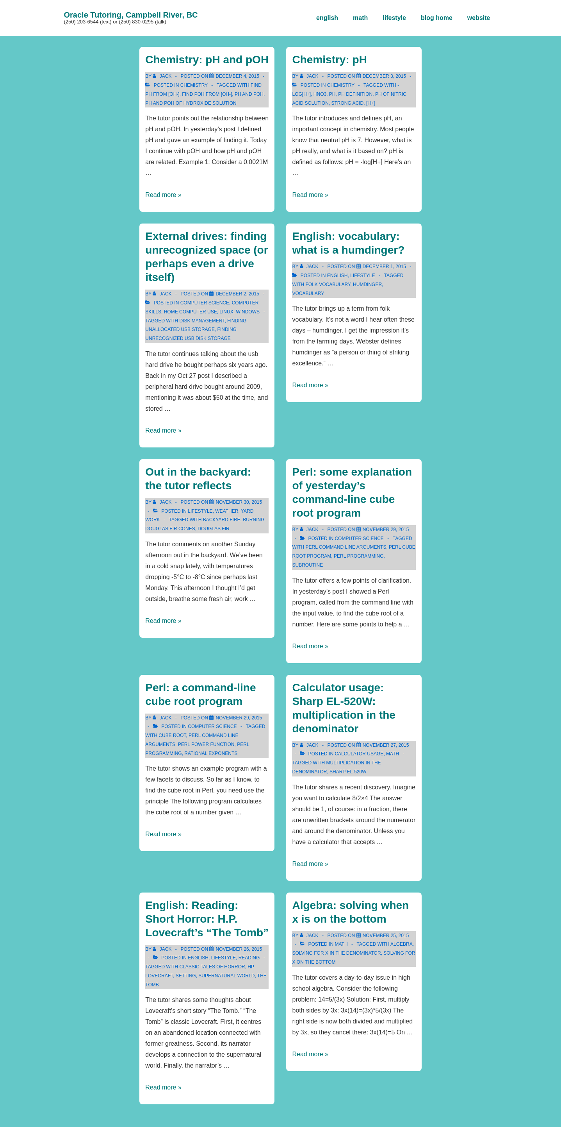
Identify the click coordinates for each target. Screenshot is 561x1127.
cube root (172, 735)
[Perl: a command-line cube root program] (238, 718)
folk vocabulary (327, 284)
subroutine (307, 565)
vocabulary (308, 293)
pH (332, 94)
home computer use (190, 312)
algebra (401, 944)
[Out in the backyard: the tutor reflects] (238, 502)
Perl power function (206, 744)
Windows (248, 312)
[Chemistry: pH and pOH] (237, 76)
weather (226, 511)
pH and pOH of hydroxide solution (190, 103)
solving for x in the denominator (336, 953)
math (360, 17)
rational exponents (210, 753)
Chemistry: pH (329, 60)
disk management (201, 321)
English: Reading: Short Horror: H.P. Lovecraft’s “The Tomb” (207, 919)
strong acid (347, 103)
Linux (226, 312)
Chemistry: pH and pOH (207, 60)
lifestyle (394, 17)
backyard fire (221, 519)
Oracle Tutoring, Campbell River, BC (131, 15)
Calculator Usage (359, 754)
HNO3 (319, 94)
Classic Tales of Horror (212, 967)
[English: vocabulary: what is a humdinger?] (384, 266)
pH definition (355, 94)
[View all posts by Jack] (163, 76)
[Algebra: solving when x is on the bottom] (386, 935)
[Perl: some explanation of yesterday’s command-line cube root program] (386, 529)
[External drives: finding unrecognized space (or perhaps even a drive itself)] (237, 294)
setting (186, 976)
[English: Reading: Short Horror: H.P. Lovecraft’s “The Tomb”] (238, 949)
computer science (204, 303)
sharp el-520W (347, 772)
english (327, 17)
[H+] (370, 103)
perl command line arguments (345, 547)
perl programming (359, 556)
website (478, 17)
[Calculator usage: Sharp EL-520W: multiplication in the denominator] (386, 745)
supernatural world (226, 976)
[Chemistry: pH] (384, 76)
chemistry (194, 85)
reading (249, 958)
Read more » (163, 194)
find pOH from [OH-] (207, 94)
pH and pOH (249, 94)
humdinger (367, 284)
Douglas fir (213, 528)
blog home (436, 17)
